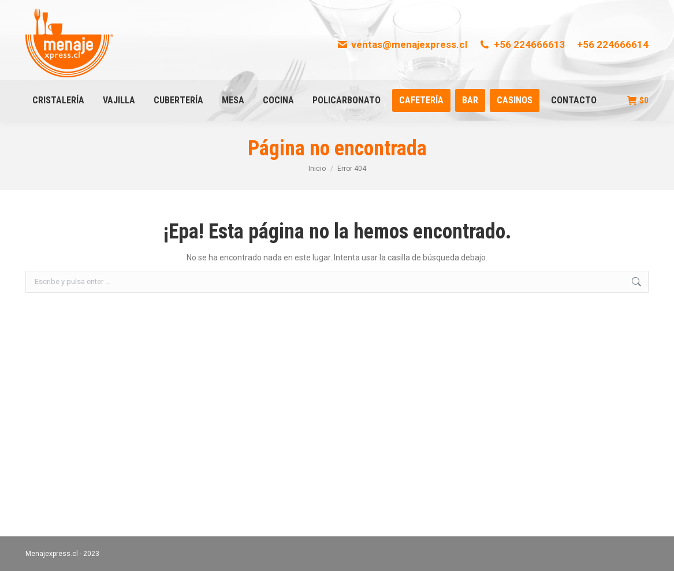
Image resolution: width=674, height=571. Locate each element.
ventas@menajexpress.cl (402, 44)
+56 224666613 (522, 44)
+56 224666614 (613, 44)
